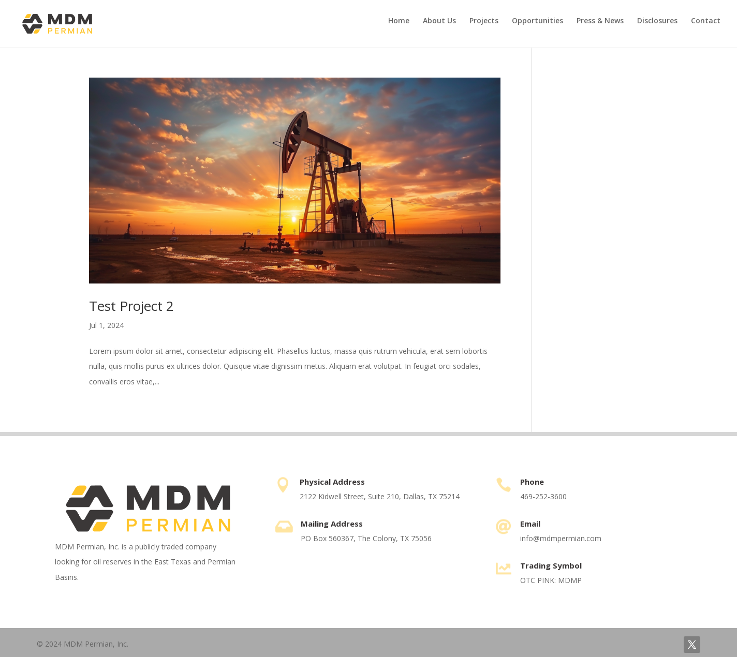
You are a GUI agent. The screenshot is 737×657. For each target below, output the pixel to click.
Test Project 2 (131, 305)
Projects (483, 21)
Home (398, 21)
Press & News (600, 21)
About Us (439, 21)
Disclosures (657, 21)
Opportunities (537, 21)
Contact (705, 21)
